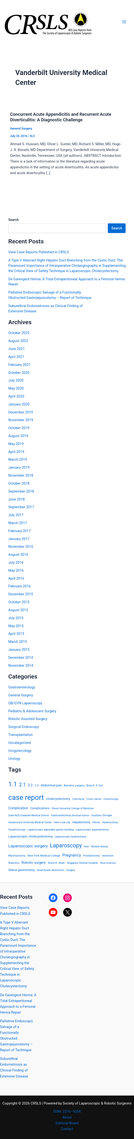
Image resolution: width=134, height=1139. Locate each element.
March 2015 (17, 641)
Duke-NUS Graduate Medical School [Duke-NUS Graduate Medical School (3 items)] (28, 815)
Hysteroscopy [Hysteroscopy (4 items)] (17, 829)
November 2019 (20, 420)
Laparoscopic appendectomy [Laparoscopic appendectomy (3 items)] (92, 829)
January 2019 (19, 467)
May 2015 (16, 626)
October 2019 (19, 428)
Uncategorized (19, 743)
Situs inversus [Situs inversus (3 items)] (108, 863)
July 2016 (16, 562)
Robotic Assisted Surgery (28, 719)
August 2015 (18, 610)
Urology (14, 758)
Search (13, 220)
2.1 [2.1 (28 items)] (22, 785)
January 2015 (19, 649)
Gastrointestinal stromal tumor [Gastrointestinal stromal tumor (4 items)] (70, 815)
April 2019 (16, 452)
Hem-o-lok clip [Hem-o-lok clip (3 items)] (62, 822)
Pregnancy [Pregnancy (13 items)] (71, 855)
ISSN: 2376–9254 (67, 1111)
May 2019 (16, 444)
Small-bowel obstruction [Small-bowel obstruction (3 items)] (50, 870)
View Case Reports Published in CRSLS (38, 252)
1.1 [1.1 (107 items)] (12, 784)
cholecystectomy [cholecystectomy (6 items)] (58, 799)
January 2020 (19, 404)
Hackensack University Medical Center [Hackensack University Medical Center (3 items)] (30, 822)
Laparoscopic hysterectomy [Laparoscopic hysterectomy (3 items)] (70, 836)
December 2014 (20, 657)
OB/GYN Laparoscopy (25, 703)
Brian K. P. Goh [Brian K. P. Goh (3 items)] (94, 785)
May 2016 (16, 570)
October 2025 (19, 333)
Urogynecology (19, 750)
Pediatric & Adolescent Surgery (32, 711)
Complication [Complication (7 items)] (18, 808)
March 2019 (17, 459)
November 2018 (20, 475)
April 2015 (16, 633)
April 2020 (16, 396)
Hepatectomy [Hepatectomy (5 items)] (81, 822)
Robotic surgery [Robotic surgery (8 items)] (33, 863)
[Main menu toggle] (124, 22)
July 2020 (16, 380)
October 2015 (19, 602)
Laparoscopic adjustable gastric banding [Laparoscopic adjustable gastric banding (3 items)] (51, 829)
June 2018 (16, 499)
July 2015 (16, 618)
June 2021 (16, 349)
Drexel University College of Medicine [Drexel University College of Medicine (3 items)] (73, 808)
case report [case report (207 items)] (26, 797)
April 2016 (16, 578)
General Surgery (21, 128)
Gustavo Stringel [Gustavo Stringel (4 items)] (101, 815)
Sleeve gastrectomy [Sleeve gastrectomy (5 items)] (21, 870)
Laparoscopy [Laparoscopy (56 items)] (66, 845)
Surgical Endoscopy (23, 727)
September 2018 (21, 491)
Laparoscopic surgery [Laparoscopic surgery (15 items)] (28, 846)
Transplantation (20, 735)
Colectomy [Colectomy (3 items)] (78, 799)
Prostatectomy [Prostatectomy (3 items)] (91, 855)
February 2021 (19, 365)
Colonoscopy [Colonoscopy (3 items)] (111, 799)
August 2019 (18, 436)
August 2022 (18, 341)
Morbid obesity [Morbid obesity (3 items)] (99, 846)
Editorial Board (67, 1123)
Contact (67, 1129)
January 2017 (19, 539)
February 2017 (19, 531)
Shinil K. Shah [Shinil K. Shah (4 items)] (56, 863)
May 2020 (16, 388)
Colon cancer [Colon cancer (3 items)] (93, 799)
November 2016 (20, 546)
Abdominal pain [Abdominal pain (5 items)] (51, 785)
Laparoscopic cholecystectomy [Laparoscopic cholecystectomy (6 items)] (30, 836)
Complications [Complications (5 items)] (39, 808)
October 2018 (19, 483)
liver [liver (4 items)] (86, 846)
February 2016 (19, 586)
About (67, 1117)
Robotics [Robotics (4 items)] (13, 863)
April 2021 (16, 357)
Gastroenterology (21, 687)
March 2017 (17, 523)
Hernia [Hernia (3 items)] (96, 822)
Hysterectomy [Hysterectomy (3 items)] (110, 822)
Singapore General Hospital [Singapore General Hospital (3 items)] (82, 863)
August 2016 (18, 554)
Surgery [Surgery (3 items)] (70, 870)
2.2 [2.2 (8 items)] (30, 785)
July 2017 (16, 515)
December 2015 (20, 594)
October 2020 (19, 373)
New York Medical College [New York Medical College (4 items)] (44, 855)
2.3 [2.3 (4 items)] (37, 785)
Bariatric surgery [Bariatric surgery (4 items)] (74, 785)
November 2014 (20, 665)
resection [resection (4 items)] (107, 855)
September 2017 (21, 507)
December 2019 (20, 412)
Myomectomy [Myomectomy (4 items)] (16, 855)
